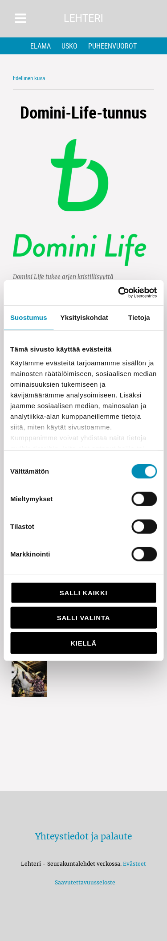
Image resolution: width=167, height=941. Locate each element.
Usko (69, 46)
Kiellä (83, 642)
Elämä (40, 46)
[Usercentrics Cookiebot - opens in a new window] (119, 293)
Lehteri (83, 18)
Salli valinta (83, 618)
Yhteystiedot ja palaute (83, 836)
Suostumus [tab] (28, 317)
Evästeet (134, 863)
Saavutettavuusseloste (83, 882)
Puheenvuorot (112, 46)
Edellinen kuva (29, 78)
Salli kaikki (84, 592)
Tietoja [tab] (139, 317)
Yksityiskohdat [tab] (84, 317)
